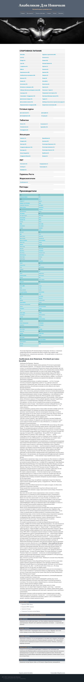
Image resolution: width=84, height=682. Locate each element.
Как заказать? (30, 13)
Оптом (54, 13)
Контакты (61, 13)
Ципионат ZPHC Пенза (27, 604)
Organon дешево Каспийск (26, 673)
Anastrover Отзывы (26, 609)
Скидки (49, 13)
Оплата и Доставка (40, 13)
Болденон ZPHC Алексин (28, 606)
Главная (23, 13)
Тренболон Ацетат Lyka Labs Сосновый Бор (15, 678)
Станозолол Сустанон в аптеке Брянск (31, 611)
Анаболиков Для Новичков (42, 5)
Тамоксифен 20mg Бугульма (58, 673)
